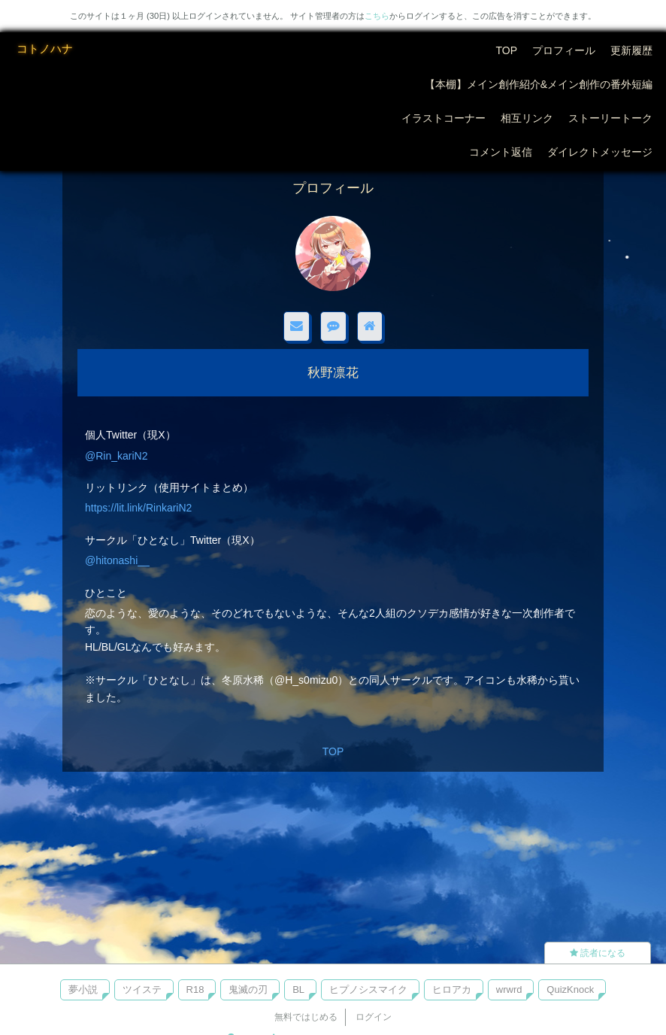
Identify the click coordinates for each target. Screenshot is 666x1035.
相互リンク (527, 118)
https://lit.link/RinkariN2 (138, 508)
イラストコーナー (443, 118)
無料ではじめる (306, 1017)
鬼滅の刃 (248, 989)
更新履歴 (631, 50)
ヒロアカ (451, 989)
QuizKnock (570, 989)
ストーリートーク (610, 118)
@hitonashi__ (117, 560)
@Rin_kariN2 (116, 456)
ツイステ (142, 989)
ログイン (374, 1017)
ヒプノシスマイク (368, 989)
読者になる (597, 953)
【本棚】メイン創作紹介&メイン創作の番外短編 (538, 84)
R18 (195, 989)
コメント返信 (500, 152)
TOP (506, 50)
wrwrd (509, 989)
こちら (377, 15)
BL (298, 989)
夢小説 (83, 989)
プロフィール (563, 50)
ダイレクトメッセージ (599, 152)
